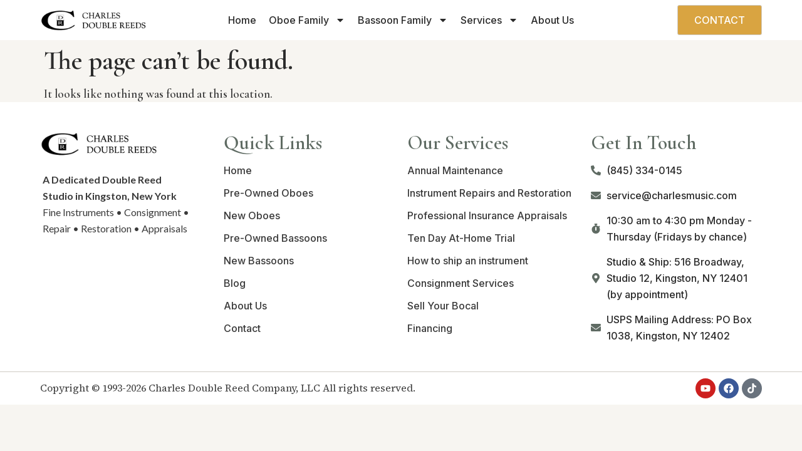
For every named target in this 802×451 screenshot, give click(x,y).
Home (242, 20)
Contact (242, 328)
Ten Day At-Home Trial (461, 238)
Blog (235, 283)
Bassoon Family (403, 20)
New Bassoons (259, 260)
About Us (552, 20)
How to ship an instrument (467, 260)
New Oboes (252, 215)
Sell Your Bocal (443, 305)
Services (489, 20)
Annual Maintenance (455, 170)
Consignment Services (460, 283)
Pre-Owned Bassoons (275, 238)
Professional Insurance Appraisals (487, 215)
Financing (429, 328)
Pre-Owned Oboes (268, 193)
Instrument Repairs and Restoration (489, 193)
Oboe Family (307, 20)
